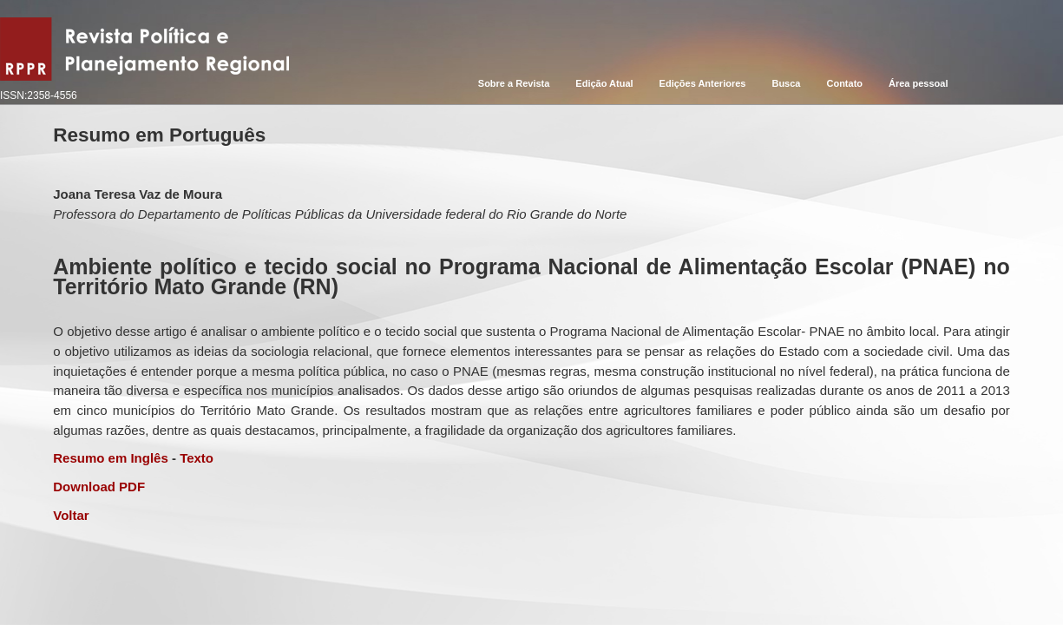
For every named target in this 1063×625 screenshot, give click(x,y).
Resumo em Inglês (110, 458)
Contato (844, 83)
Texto (196, 458)
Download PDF (99, 486)
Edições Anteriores (702, 83)
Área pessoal (918, 83)
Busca (785, 83)
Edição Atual (604, 83)
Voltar (71, 515)
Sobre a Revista (514, 83)
